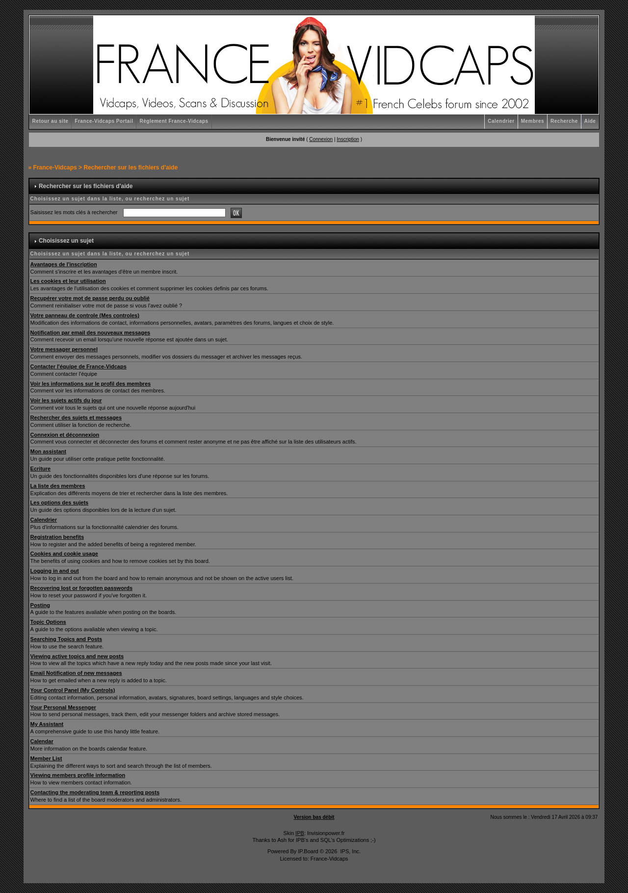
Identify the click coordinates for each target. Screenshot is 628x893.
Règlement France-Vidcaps (173, 121)
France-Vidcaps (55, 167)
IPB (299, 833)
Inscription (348, 139)
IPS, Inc (349, 851)
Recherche (564, 121)
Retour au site (50, 121)
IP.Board (308, 851)
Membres (532, 121)
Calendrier (501, 121)
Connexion (321, 139)
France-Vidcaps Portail (104, 121)
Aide (590, 121)
